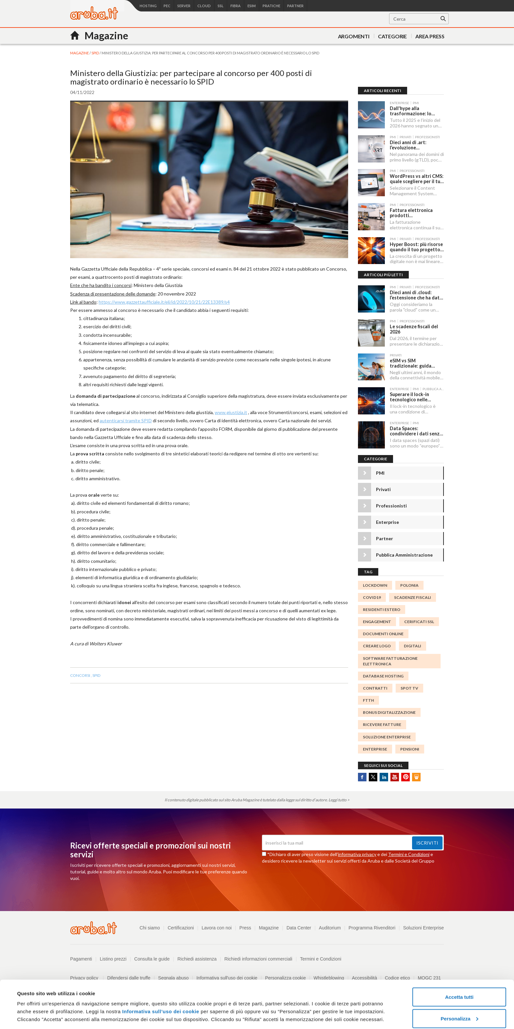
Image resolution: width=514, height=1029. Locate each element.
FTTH (368, 700)
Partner (384, 538)
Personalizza (459, 990)
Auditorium (330, 927)
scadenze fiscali (412, 597)
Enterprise (387, 522)
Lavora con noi (216, 927)
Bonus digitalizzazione (389, 712)
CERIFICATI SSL (419, 621)
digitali (412, 645)
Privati (383, 489)
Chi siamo (149, 927)
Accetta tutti (459, 968)
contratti (375, 688)
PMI (380, 473)
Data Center (298, 927)
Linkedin (384, 777)
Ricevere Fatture (382, 724)
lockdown (375, 585)
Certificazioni (180, 927)
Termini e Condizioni (408, 854)
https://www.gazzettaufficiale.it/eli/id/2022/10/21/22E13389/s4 (164, 302)
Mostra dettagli (34, 1009)
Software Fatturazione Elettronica (390, 661)
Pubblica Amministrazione (404, 555)
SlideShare (416, 777)
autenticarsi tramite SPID (126, 420)
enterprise (375, 749)
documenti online (383, 633)
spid (96, 675)
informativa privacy (357, 854)
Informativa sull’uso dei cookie (160, 983)
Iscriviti (427, 843)
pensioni (409, 749)
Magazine (269, 927)
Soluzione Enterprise (387, 736)
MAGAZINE (79, 53)
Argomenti (353, 36)
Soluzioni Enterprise (423, 927)
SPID (95, 53)
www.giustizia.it (231, 412)
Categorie (392, 36)
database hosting (383, 676)
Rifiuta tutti (459, 1011)
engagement (377, 621)
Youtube (394, 777)
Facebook (362, 777)
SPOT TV (409, 688)
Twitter (373, 777)
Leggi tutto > (338, 799)
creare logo (377, 645)
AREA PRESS (430, 36)
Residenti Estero (381, 609)
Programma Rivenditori (371, 927)
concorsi (80, 675)
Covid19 (372, 597)
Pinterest (405, 777)
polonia (409, 585)
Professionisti (391, 505)
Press (245, 927)
